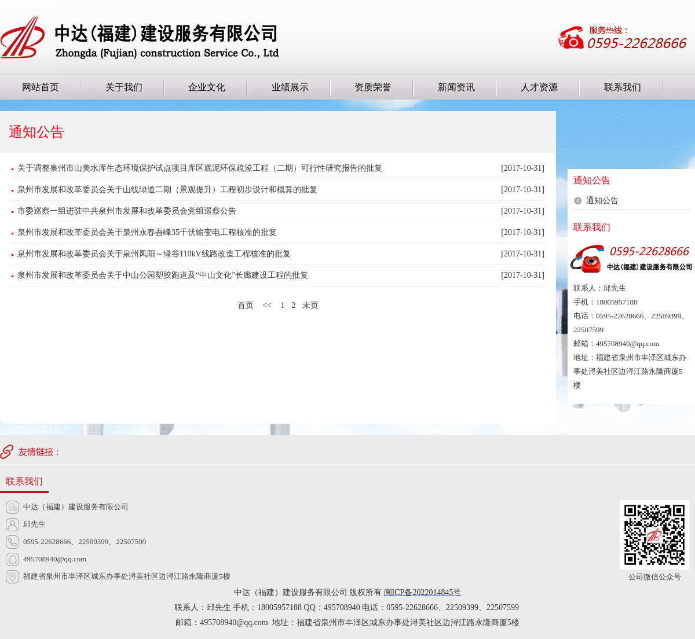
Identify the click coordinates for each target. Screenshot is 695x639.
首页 (245, 305)
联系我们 (622, 87)
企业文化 (206, 87)
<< (267, 305)
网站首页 (40, 87)
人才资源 (539, 87)
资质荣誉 (373, 87)
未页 (310, 305)
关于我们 (123, 87)
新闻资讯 (456, 87)
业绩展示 (290, 87)
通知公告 (602, 200)
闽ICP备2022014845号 (423, 592)
